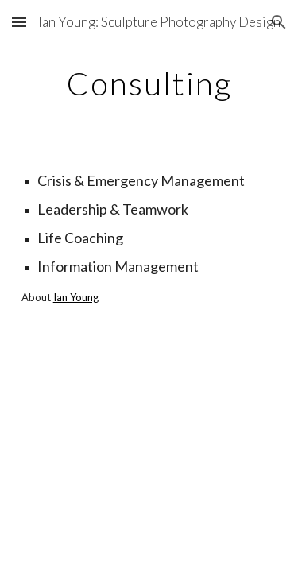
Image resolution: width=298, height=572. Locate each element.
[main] (149, 83)
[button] (19, 22)
